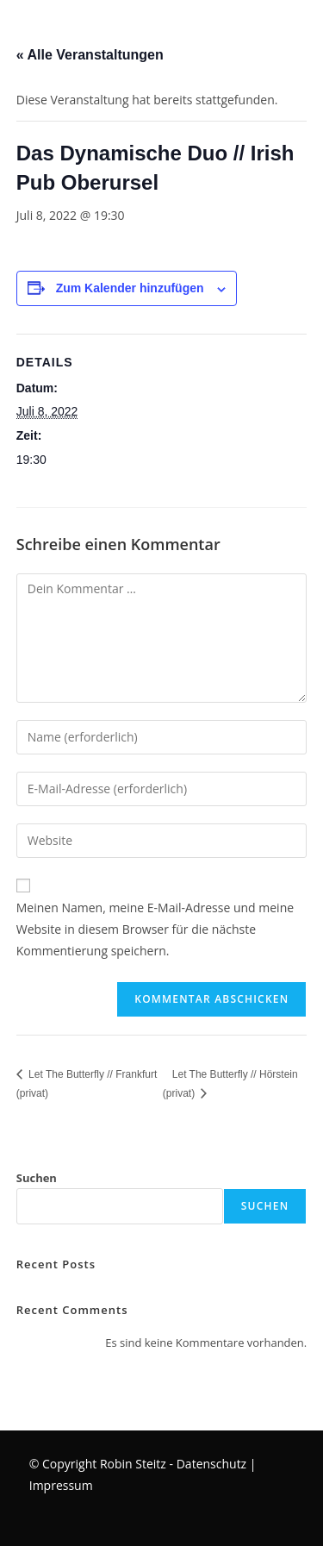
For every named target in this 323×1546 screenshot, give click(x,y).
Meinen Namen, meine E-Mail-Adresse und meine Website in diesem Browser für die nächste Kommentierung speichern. (155, 929)
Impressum (61, 1485)
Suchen (36, 1178)
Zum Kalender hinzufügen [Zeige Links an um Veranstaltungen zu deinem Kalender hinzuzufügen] (130, 288)
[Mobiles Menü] (3, 29)
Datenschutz (211, 1463)
